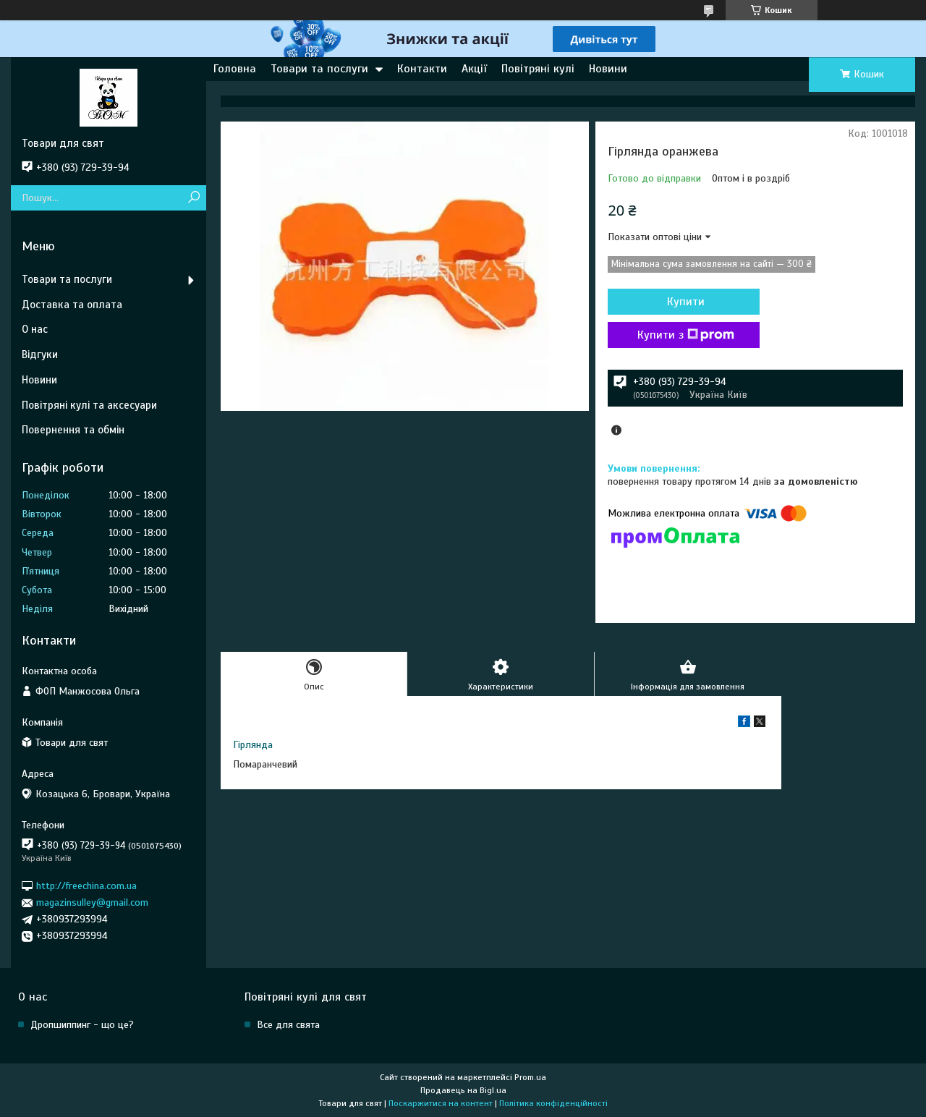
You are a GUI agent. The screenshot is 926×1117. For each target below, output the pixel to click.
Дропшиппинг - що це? (82, 1025)
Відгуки (40, 354)
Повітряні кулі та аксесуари (89, 405)
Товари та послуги (319, 68)
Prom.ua (530, 1077)
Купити (686, 301)
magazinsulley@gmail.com (92, 902)
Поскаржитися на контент (440, 1103)
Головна (234, 68)
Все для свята (288, 1025)
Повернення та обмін (73, 429)
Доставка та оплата (72, 304)
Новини (608, 68)
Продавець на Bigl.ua (463, 1090)
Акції (474, 68)
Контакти (422, 68)
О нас (35, 329)
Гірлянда (253, 745)
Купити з (685, 335)
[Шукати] (193, 198)
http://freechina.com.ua (86, 886)
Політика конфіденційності (553, 1103)
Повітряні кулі (537, 68)
